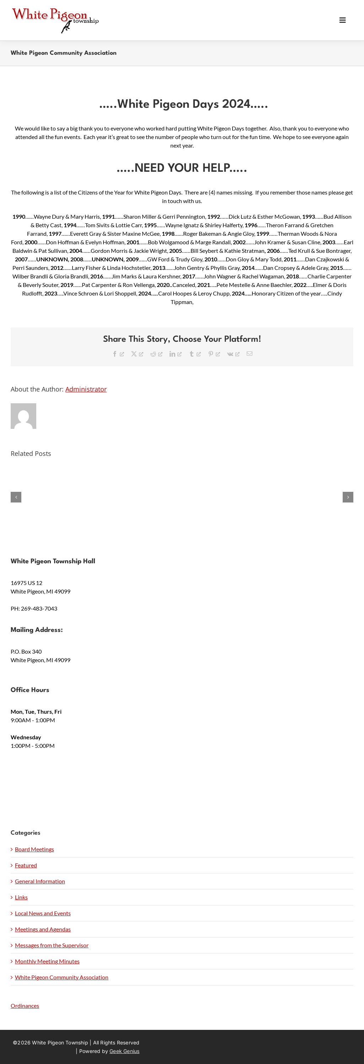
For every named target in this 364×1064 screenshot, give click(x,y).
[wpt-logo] (55, 9)
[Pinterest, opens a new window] (214, 354)
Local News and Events (43, 913)
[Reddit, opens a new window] (156, 354)
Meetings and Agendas (43, 929)
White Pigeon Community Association (61, 977)
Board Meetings (34, 849)
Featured (26, 865)
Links (21, 897)
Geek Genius (124, 1051)
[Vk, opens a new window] (233, 354)
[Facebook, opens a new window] (118, 354)
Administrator (86, 389)
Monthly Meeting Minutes (47, 961)
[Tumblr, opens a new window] (195, 354)
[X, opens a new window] (137, 354)
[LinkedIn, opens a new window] (176, 354)
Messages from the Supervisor (52, 945)
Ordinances (25, 1005)
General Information (40, 881)
